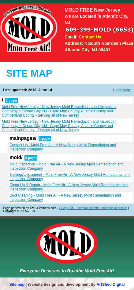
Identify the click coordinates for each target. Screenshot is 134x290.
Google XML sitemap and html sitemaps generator (93, 208)
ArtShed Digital (110, 284)
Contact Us (90, 36)
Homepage (122, 90)
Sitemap (16, 284)
